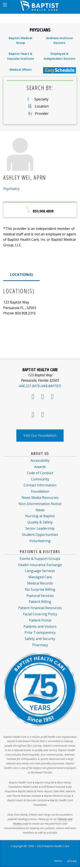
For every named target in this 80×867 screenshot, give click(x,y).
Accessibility (40, 460)
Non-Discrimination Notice (40, 503)
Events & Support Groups (40, 558)
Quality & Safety (40, 522)
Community (40, 479)
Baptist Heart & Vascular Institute (20, 56)
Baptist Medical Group (20, 40)
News (40, 510)
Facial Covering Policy (40, 614)
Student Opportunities (40, 534)
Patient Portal (40, 620)
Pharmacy (40, 645)
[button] (5, 5)
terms (58, 861)
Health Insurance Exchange (40, 564)
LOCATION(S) (21, 274)
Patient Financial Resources (40, 607)
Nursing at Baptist (40, 516)
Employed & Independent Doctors (59, 56)
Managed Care (40, 577)
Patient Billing (40, 601)
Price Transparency (40, 632)
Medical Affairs (21, 69)
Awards (40, 466)
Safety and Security (40, 638)
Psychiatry (11, 188)
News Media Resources (40, 497)
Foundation (40, 491)
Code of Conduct (40, 473)
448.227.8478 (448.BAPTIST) (40, 386)
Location (42, 106)
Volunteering (40, 540)
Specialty (41, 99)
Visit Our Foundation (40, 435)
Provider (42, 113)
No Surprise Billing (40, 589)
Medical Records (40, 583)
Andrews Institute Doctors (59, 40)
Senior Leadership (40, 528)
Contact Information (40, 485)
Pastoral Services (40, 595)
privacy (72, 861)
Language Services (40, 570)
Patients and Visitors (40, 626)
